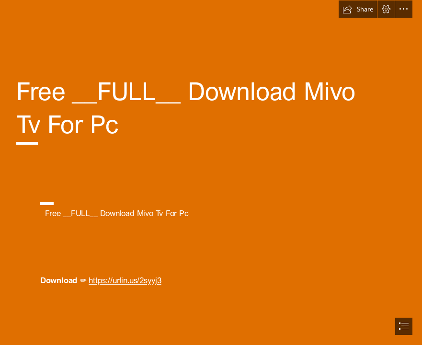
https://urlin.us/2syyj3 (125, 280)
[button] (358, 9)
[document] (211, 172)
